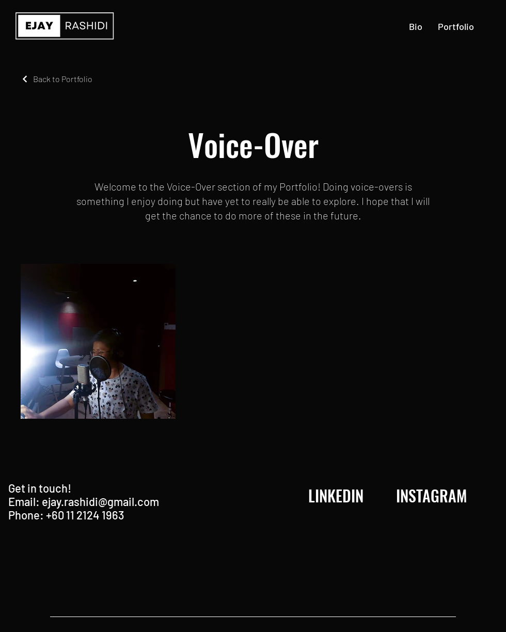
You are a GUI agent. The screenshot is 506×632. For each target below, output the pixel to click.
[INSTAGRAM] (431, 495)
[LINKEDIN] (335, 495)
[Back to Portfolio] (56, 79)
